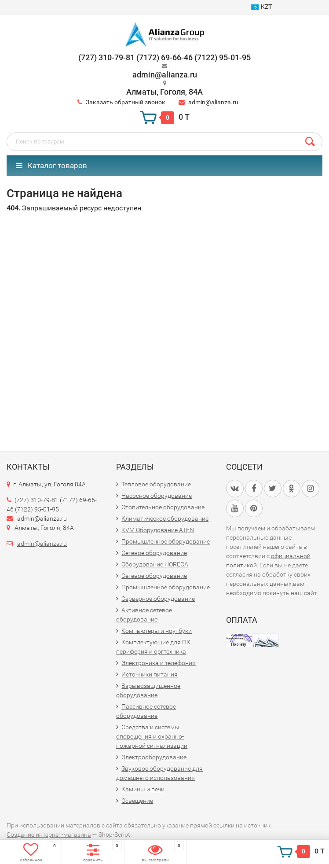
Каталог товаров (51, 165)
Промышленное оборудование (165, 541)
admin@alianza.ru (213, 102)
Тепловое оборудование (156, 484)
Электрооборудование (153, 757)
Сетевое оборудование (154, 552)
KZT (261, 6)
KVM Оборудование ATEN (157, 529)
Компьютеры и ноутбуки (156, 630)
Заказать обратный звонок (125, 102)
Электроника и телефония (158, 662)
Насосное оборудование (156, 495)
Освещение (137, 800)
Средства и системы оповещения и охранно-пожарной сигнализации (151, 736)
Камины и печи (142, 789)
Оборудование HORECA (154, 564)
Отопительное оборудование (163, 507)
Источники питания (149, 674)
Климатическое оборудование (164, 518)
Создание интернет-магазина (49, 834)
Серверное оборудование (158, 598)
